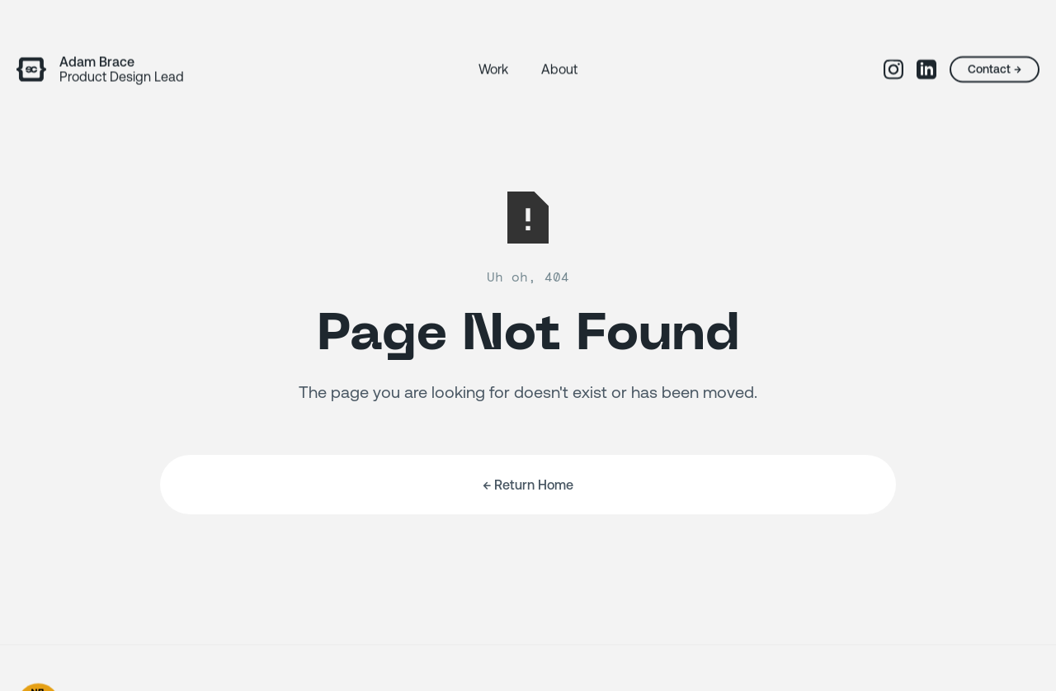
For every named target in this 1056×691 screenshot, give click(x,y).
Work (493, 69)
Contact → (975, 69)
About (559, 69)
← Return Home (528, 492)
